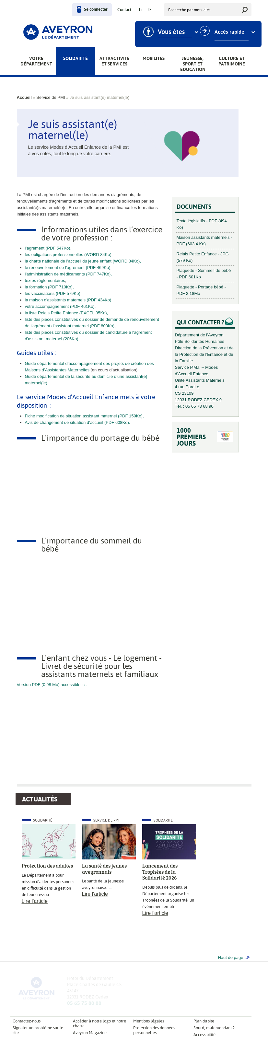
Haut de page (230, 957)
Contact (124, 10)
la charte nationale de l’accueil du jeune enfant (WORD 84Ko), (83, 261)
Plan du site (203, 1021)
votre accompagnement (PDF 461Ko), (60, 306)
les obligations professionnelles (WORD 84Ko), (69, 254)
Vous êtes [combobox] (171, 32)
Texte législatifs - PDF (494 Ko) (202, 224)
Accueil (24, 97)
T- (149, 9)
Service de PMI (50, 97)
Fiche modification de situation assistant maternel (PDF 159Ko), (84, 416)
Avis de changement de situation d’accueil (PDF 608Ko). (77, 422)
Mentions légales (148, 1021)
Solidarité (75, 58)
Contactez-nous (27, 1021)
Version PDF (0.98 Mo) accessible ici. (52, 684)
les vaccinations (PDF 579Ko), (53, 293)
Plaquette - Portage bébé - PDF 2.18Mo (201, 290)
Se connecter (96, 9)
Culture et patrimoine (231, 61)
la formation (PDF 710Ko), (49, 287)
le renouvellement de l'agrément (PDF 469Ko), (68, 267)
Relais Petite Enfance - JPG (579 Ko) (203, 257)
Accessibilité (204, 1034)
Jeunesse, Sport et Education (192, 64)
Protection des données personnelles (154, 1030)
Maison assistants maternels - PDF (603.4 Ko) (204, 240)
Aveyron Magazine (90, 1032)
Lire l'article (35, 901)
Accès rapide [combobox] (229, 32)
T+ (140, 9)
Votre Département (36, 61)
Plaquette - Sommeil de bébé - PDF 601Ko (204, 273)
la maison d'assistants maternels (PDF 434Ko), (69, 300)
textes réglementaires (45, 280)
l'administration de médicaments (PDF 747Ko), (68, 274)
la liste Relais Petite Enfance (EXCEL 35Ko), (66, 312)
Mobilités (154, 58)
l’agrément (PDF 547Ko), (48, 248)
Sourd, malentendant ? (214, 1027)
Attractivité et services (114, 61)
